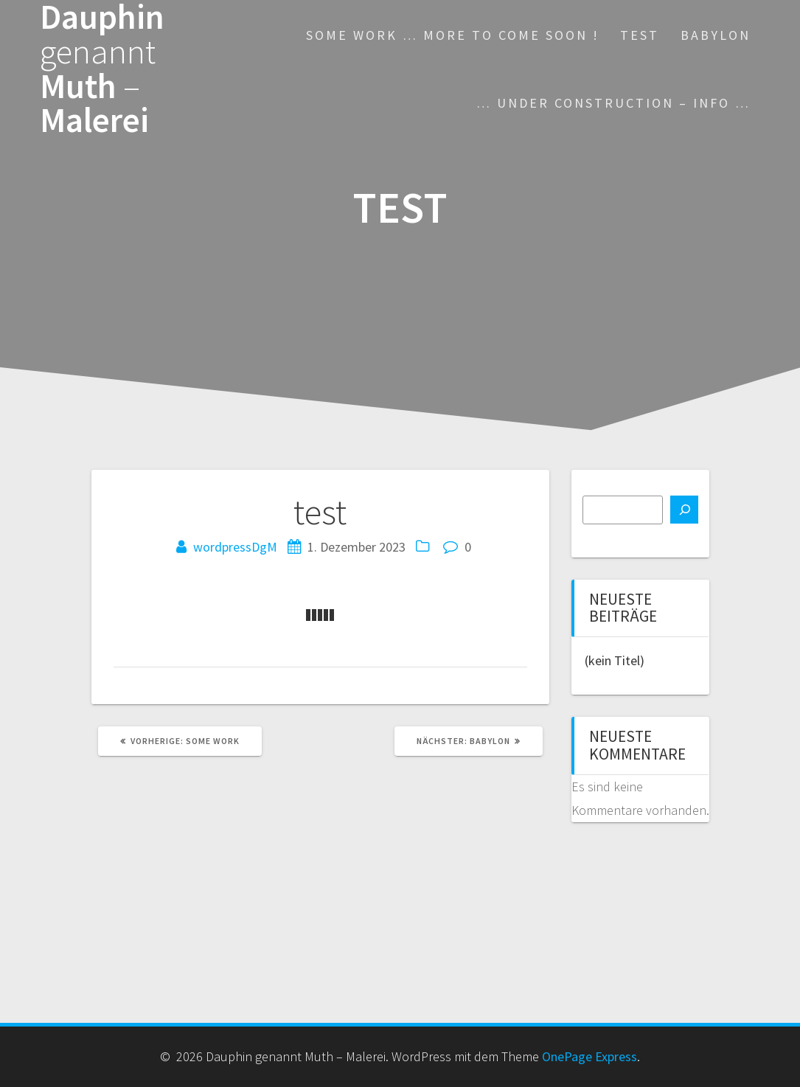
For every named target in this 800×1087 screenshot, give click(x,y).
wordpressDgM (235, 546)
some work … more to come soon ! (452, 35)
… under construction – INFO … (613, 102)
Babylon (716, 35)
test (639, 35)
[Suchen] (684, 510)
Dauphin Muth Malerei (102, 69)
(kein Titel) (614, 660)
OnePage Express (589, 1056)
